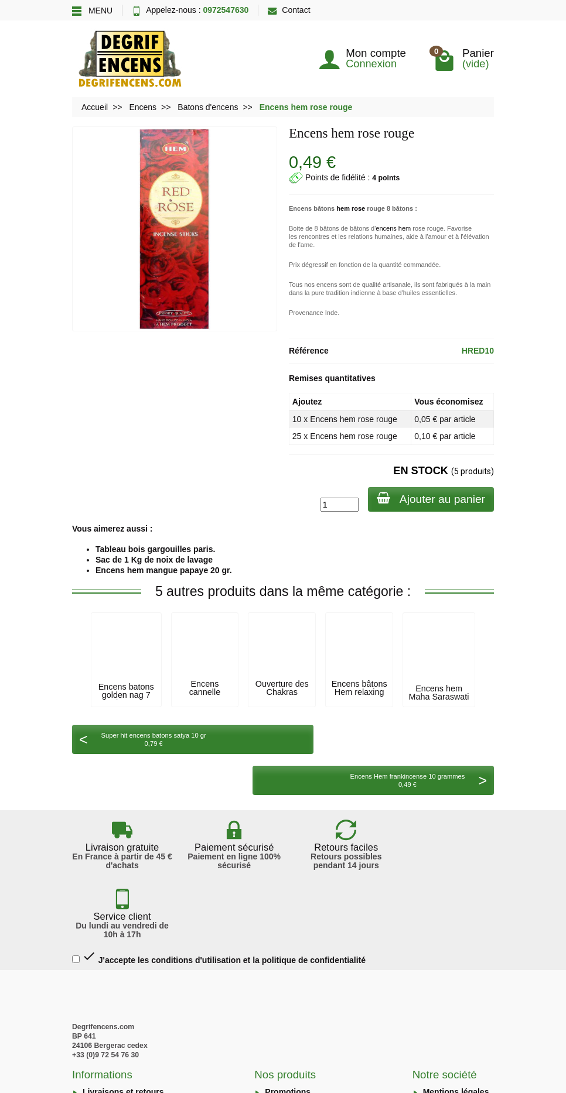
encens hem (393, 228)
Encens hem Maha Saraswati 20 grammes (439, 697)
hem (343, 208)
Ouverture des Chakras (282, 688)
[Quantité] (338, 505)
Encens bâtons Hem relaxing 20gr (359, 692)
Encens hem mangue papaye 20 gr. (164, 570)
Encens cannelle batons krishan (205, 692)
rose (358, 208)
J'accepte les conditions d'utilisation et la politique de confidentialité (219, 847)
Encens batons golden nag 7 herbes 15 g (126, 695)
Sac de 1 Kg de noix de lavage (154, 559)
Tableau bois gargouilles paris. (155, 549)
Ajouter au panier (430, 498)
